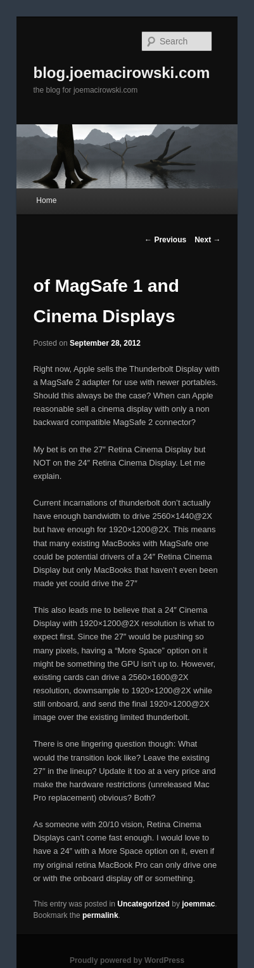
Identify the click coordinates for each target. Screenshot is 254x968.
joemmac (198, 903)
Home (46, 200)
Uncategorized (143, 903)
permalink (100, 915)
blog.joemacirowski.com (122, 72)
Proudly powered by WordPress (127, 960)
